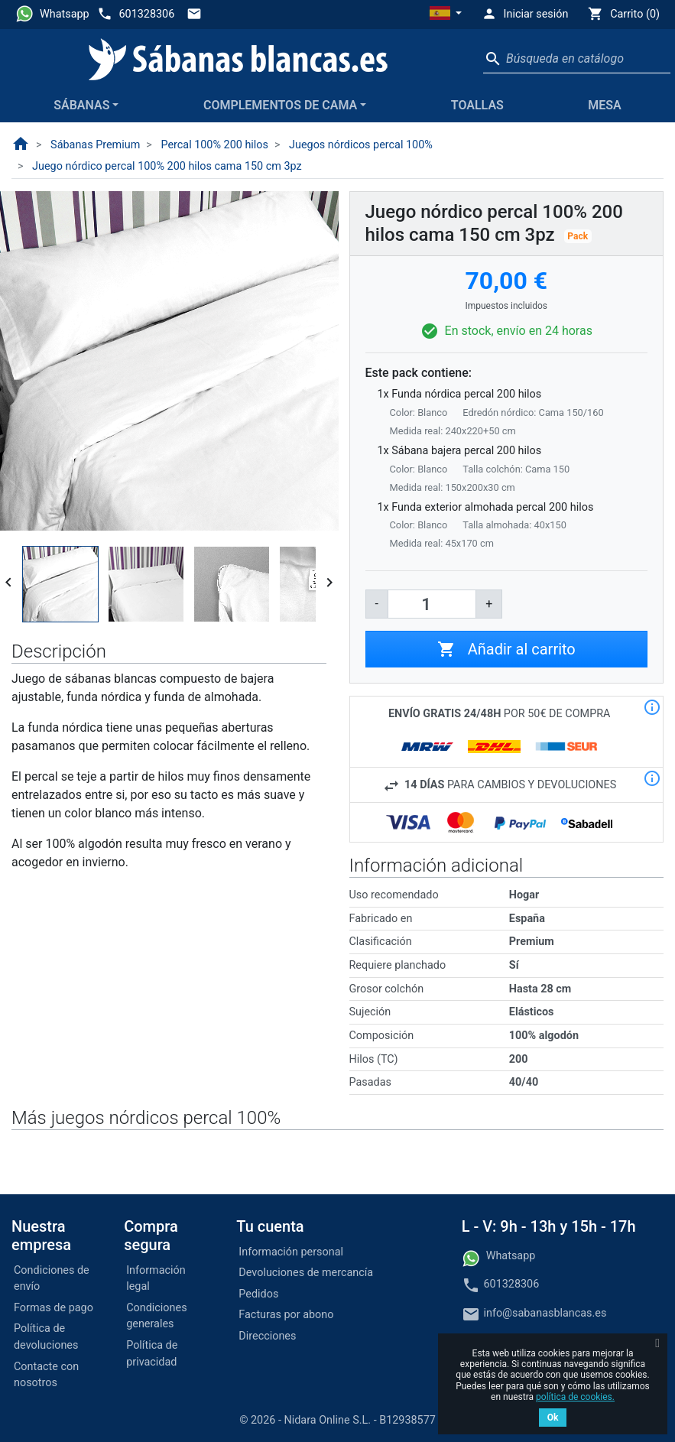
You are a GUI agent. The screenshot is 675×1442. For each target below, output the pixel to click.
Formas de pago (53, 1307)
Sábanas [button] (81, 105)
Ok (553, 1417)
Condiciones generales (156, 1316)
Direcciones (267, 1336)
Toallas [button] (477, 105)
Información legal (156, 1279)
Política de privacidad (151, 1354)
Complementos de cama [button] (280, 105)
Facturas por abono (286, 1314)
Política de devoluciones (46, 1337)
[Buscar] (576, 58)
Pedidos (258, 1294)
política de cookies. (575, 1397)
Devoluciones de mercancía (306, 1272)
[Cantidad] (432, 604)
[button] (446, 14)
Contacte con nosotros (46, 1375)
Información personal (291, 1252)
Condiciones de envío (51, 1279)
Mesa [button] (604, 105)
